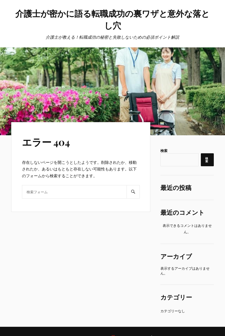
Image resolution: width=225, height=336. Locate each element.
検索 (163, 150)
